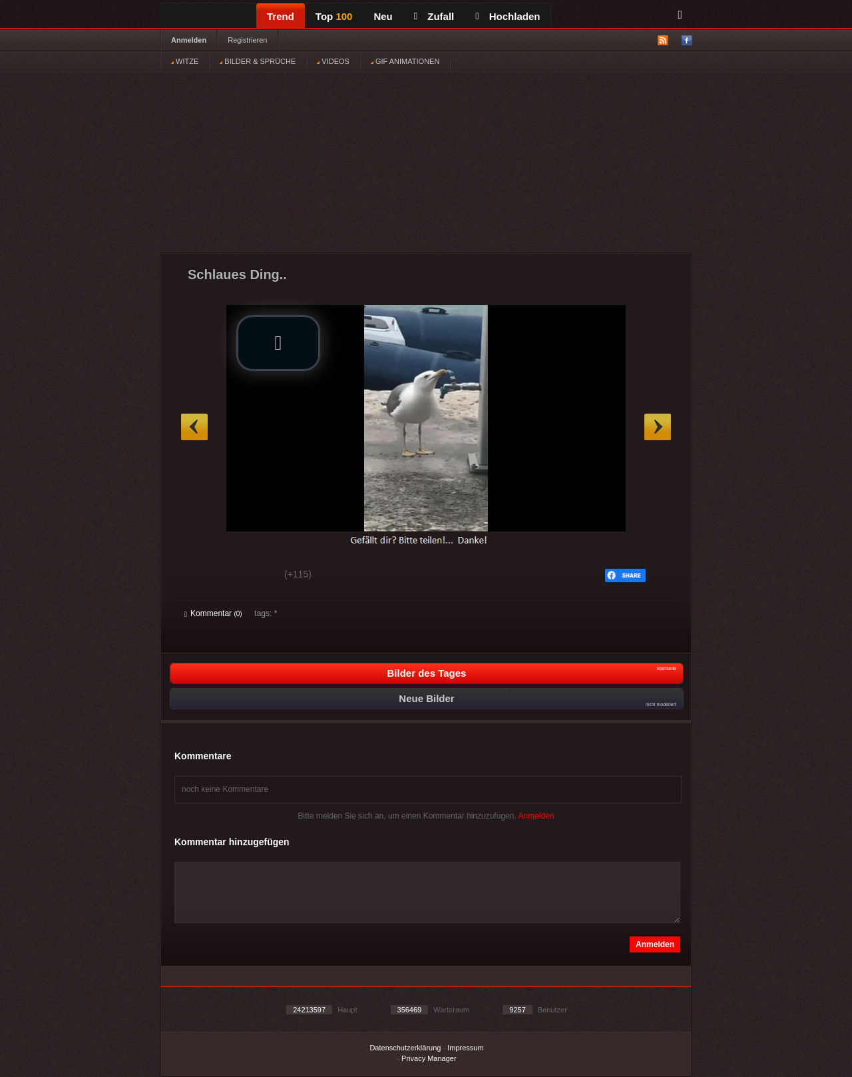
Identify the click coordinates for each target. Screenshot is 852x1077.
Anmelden (188, 40)
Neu (382, 16)
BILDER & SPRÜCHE (258, 61)
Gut (199, 576)
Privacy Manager (429, 1058)
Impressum (465, 1048)
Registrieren (247, 40)
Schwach (249, 576)
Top (334, 16)
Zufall (434, 16)
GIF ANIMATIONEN (405, 61)
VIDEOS (333, 61)
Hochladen (507, 16)
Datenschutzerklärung (405, 1048)
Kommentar (213, 613)
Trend (280, 16)
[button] (278, 343)
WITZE (184, 61)
